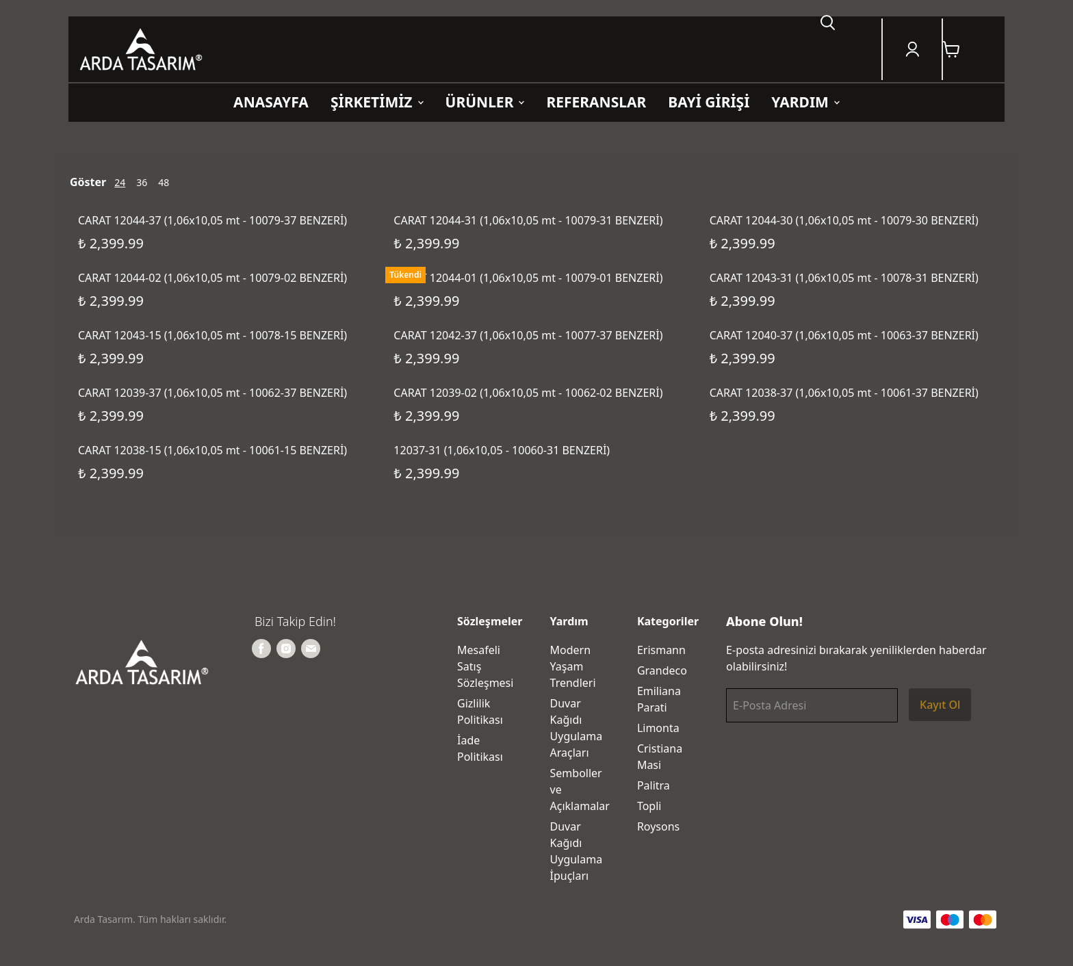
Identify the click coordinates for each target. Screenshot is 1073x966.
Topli (649, 805)
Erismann (661, 649)
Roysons (658, 826)
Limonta (658, 727)
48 (163, 182)
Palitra (653, 785)
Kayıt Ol (940, 704)
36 (141, 182)
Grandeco (662, 670)
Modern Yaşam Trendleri (573, 666)
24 (119, 182)
